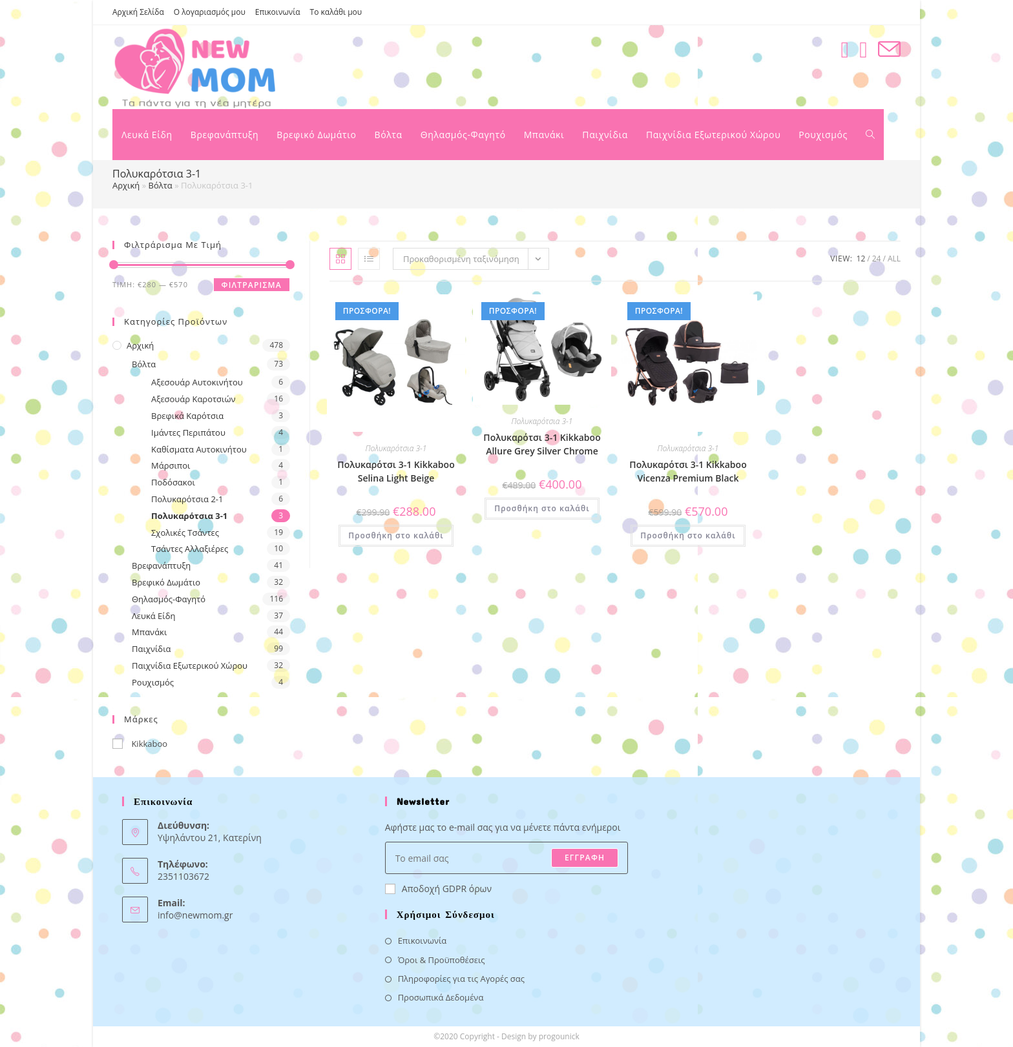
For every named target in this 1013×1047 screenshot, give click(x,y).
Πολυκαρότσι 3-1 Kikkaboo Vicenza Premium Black (687, 471)
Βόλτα (160, 185)
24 (876, 258)
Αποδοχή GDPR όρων (438, 888)
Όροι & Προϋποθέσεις (441, 960)
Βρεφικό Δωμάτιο (166, 582)
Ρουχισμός (153, 682)
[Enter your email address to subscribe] (507, 858)
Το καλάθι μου (336, 11)
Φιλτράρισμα (252, 285)
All (894, 258)
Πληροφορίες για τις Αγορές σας (461, 978)
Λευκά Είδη (154, 616)
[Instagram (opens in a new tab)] (863, 49)
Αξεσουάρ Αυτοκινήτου (197, 382)
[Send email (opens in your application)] (889, 49)
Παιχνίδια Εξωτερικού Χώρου (189, 665)
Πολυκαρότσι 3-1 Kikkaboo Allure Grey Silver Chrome (541, 444)
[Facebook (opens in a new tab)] (844, 49)
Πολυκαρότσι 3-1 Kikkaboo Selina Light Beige (395, 471)
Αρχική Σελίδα (138, 11)
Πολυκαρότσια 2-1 (187, 499)
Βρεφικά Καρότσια (187, 416)
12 (861, 258)
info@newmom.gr (195, 915)
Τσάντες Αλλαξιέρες (189, 548)
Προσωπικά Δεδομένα (441, 997)
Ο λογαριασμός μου (209, 11)
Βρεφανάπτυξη (161, 565)
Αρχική (126, 185)
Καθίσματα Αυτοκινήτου (199, 449)
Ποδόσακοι (173, 482)
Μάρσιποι (171, 465)
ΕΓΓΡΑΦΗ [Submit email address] (585, 857)
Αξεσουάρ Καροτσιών (193, 399)
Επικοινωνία (277, 11)
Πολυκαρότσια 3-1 (189, 516)
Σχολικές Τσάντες (185, 532)
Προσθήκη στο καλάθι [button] (395, 535)
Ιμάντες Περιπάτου (188, 432)
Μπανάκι (149, 632)
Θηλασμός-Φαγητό (168, 599)
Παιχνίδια (151, 649)
